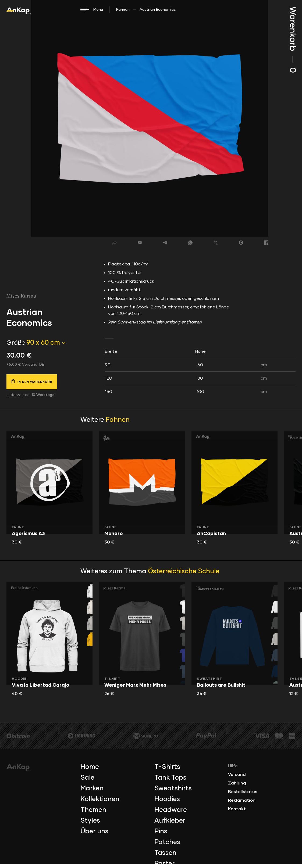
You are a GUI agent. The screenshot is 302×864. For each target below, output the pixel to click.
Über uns (94, 831)
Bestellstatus (242, 792)
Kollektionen (99, 799)
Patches (167, 842)
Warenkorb (292, 39)
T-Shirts (167, 767)
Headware (170, 810)
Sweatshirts (173, 788)
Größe (15, 343)
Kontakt (237, 809)
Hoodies (167, 799)
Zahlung (237, 783)
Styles (90, 821)
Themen (93, 810)
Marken (92, 788)
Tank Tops (170, 778)
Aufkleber (169, 821)
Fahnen (123, 10)
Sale (87, 778)
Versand (237, 774)
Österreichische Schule (183, 571)
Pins (160, 831)
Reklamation (241, 800)
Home (89, 767)
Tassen (165, 853)
